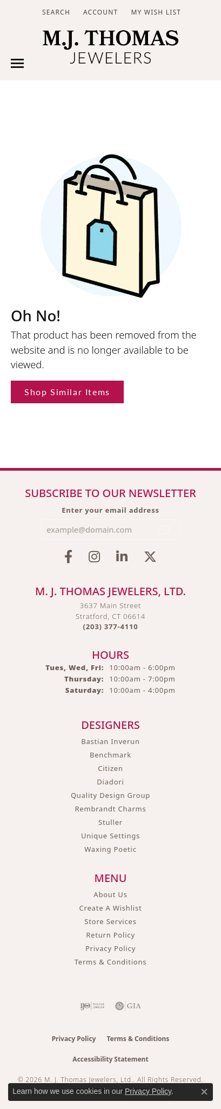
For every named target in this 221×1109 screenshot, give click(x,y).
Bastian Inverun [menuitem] (110, 741)
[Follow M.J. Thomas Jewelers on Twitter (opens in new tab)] (150, 556)
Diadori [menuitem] (110, 782)
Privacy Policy (110, 948)
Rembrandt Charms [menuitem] (110, 809)
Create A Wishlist (110, 908)
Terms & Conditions (111, 962)
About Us (110, 894)
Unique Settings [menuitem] (110, 836)
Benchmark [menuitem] (110, 755)
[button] (55, 12)
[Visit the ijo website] (92, 1006)
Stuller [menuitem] (110, 822)
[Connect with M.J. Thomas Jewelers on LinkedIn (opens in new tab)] (122, 556)
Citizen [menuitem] (110, 768)
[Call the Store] (110, 626)
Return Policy (110, 935)
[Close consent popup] (204, 1092)
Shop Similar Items (67, 391)
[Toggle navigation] (17, 63)
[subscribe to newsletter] (165, 529)
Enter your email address (110, 510)
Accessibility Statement (110, 1059)
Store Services (110, 921)
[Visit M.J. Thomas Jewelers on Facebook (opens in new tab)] (68, 556)
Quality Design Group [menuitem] (110, 795)
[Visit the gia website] (128, 1006)
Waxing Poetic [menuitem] (110, 849)
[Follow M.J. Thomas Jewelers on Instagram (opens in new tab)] (94, 556)
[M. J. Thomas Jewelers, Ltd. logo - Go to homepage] (110, 49)
